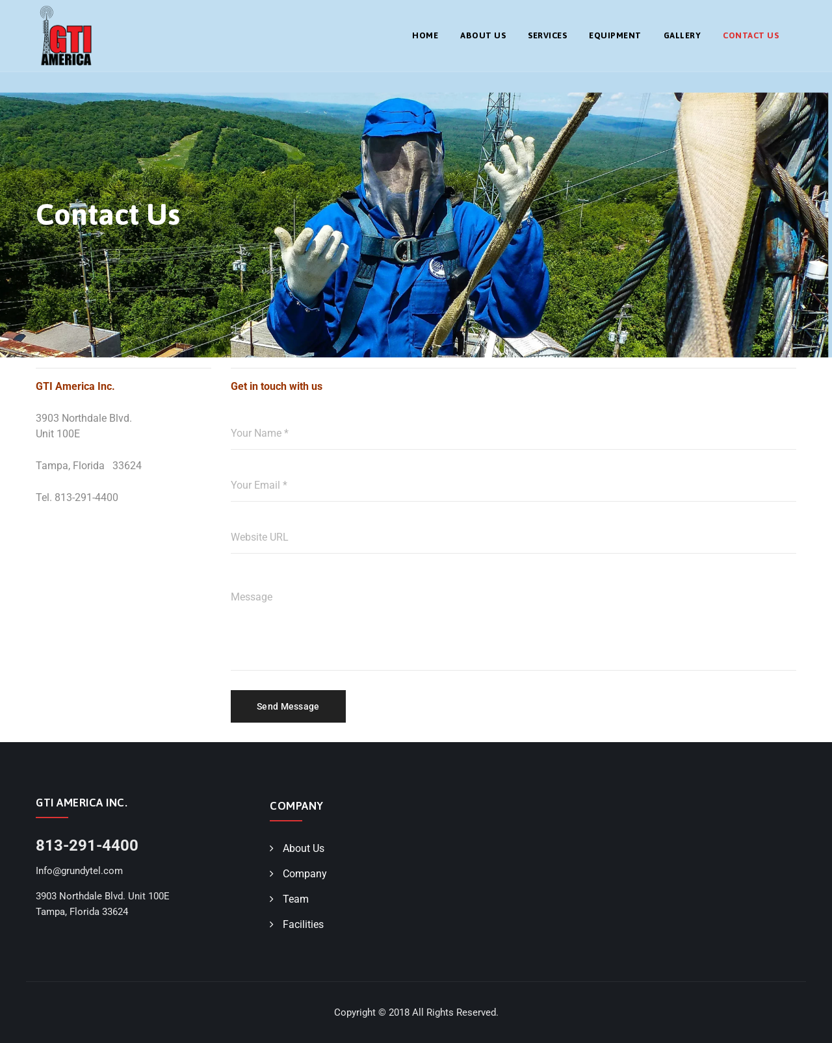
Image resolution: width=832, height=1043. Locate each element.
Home (425, 35)
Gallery (682, 35)
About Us (483, 35)
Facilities (303, 924)
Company (305, 874)
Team (296, 899)
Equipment (615, 35)
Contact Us (751, 35)
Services (547, 35)
